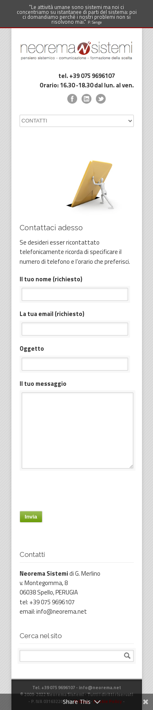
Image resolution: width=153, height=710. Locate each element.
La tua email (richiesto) (77, 322)
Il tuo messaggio (77, 424)
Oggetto (77, 357)
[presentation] (82, 493)
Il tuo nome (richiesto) (77, 287)
